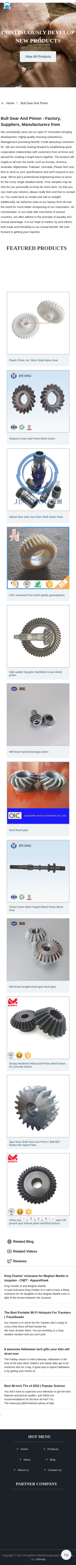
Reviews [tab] (17, 1261)
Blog (54, 1459)
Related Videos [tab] (22, 1251)
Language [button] (68, 5)
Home (10, 103)
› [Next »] (52, 1218)
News (28, 1459)
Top (66, 1553)
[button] (49, 5)
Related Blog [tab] (20, 1241)
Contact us (56, 1470)
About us (24, 1470)
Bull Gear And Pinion (34, 103)
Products (54, 1449)
